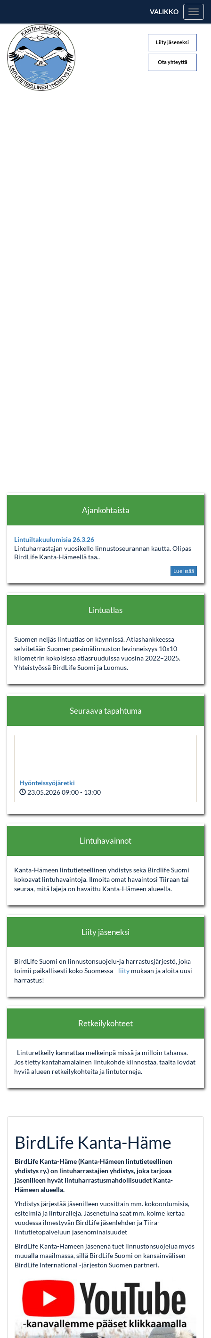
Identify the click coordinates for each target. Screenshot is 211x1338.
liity (124, 971)
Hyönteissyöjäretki (47, 783)
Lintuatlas (105, 610)
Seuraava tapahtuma (106, 711)
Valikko (164, 12)
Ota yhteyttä (172, 62)
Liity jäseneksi (172, 42)
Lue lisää (183, 570)
